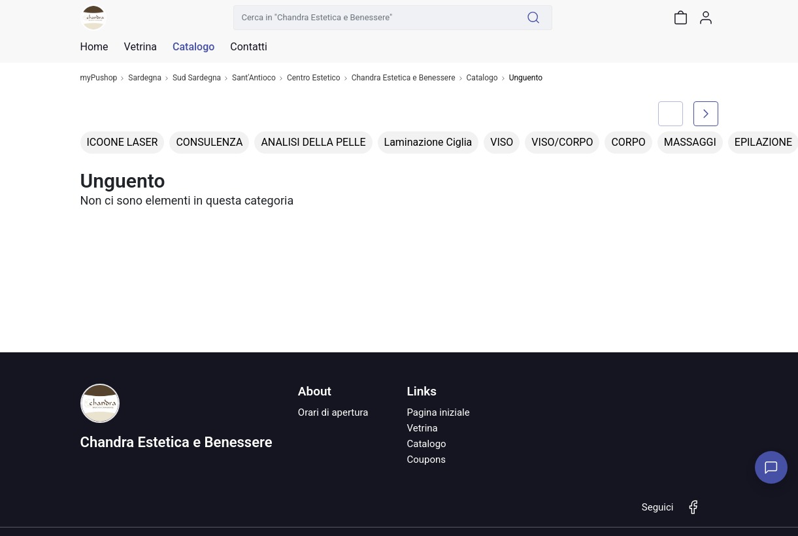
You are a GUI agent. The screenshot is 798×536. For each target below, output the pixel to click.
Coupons (426, 459)
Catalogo (193, 47)
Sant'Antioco (254, 78)
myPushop (99, 78)
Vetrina (422, 428)
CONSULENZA (209, 142)
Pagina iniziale (438, 412)
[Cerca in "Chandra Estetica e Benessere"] (374, 17)
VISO (501, 142)
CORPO (628, 142)
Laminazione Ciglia (428, 142)
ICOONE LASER (122, 142)
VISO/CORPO (562, 142)
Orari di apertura (333, 412)
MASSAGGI (690, 142)
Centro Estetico (314, 78)
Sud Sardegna (197, 78)
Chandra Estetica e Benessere (404, 78)
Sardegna (144, 78)
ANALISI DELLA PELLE (313, 142)
